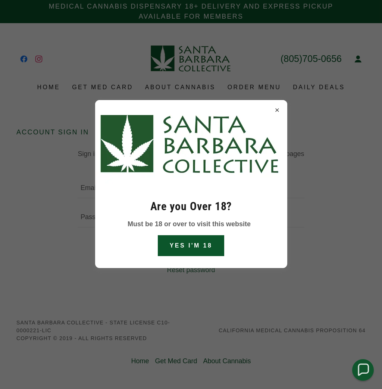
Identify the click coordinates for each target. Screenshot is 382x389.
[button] (363, 370)
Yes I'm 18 (191, 245)
